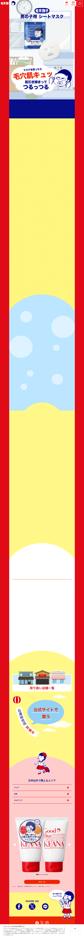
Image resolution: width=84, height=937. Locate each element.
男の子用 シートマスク (44, 886)
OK (75, 928)
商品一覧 (42, 882)
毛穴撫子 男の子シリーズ (31, 886)
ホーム (14, 886)
